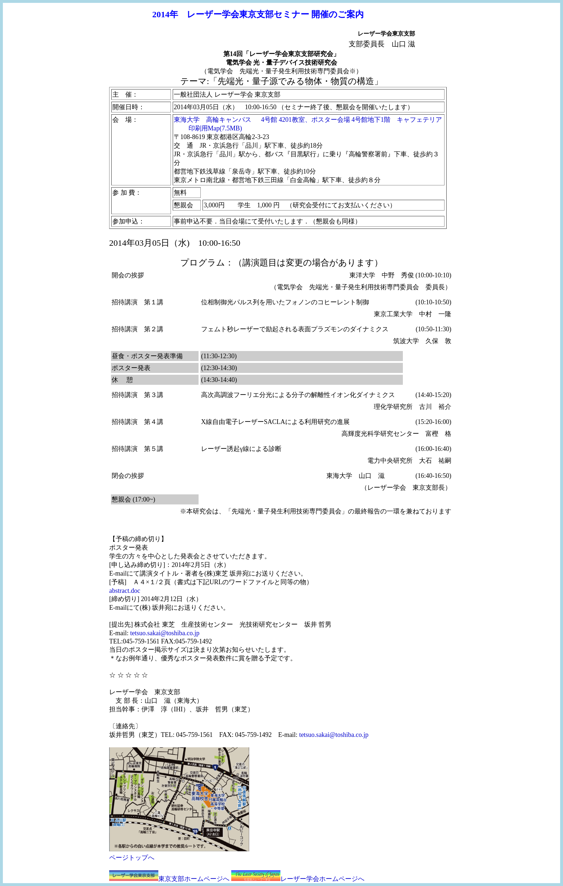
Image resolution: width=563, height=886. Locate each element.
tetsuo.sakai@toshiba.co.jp (164, 633)
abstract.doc (124, 590)
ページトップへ (131, 857)
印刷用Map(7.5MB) (215, 128)
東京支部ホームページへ (193, 878)
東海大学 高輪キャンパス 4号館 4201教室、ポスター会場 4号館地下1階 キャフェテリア (308, 119)
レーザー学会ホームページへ (322, 878)
